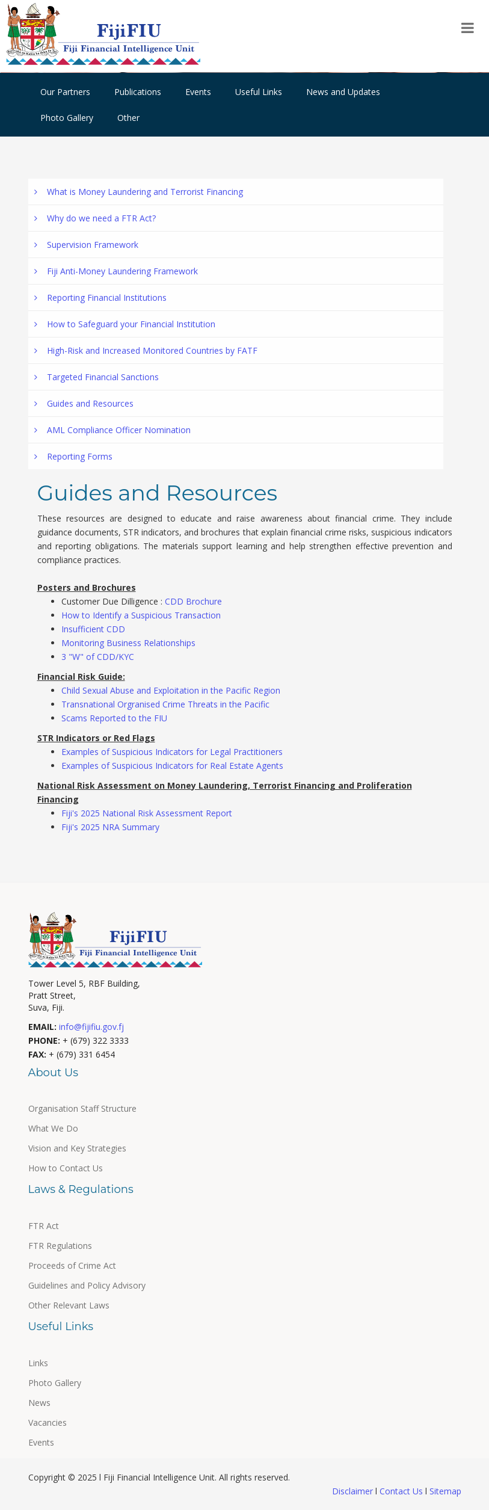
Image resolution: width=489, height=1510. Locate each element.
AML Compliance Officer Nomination (112, 430)
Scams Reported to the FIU (114, 718)
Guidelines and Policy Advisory (87, 1285)
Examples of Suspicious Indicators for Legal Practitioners (172, 751)
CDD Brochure (193, 601)
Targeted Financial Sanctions (96, 377)
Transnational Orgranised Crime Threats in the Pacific (165, 704)
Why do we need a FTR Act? (95, 218)
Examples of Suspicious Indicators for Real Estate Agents (172, 765)
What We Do (53, 1128)
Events (198, 91)
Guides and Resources (84, 403)
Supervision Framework (86, 244)
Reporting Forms (73, 456)
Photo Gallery (66, 117)
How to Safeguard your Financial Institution (124, 324)
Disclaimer (353, 1491)
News (39, 1402)
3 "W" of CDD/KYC (97, 656)
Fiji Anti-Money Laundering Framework (116, 271)
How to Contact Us (65, 1168)
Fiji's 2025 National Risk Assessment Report (146, 813)
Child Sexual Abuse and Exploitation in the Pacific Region (170, 690)
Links (38, 1363)
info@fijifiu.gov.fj (91, 1026)
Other (128, 117)
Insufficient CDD (93, 629)
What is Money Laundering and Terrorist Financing (138, 191)
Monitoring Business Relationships (128, 643)
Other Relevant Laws (68, 1305)
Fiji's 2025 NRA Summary (110, 827)
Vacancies (47, 1422)
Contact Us (401, 1491)
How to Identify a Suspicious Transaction (141, 615)
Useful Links (258, 91)
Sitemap (444, 1491)
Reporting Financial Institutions (100, 297)
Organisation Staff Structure (82, 1108)
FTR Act (43, 1225)
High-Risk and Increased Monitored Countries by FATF (145, 350)
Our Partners (65, 91)
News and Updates (343, 91)
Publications (137, 91)
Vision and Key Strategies (77, 1148)
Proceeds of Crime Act (72, 1265)
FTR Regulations (60, 1245)
